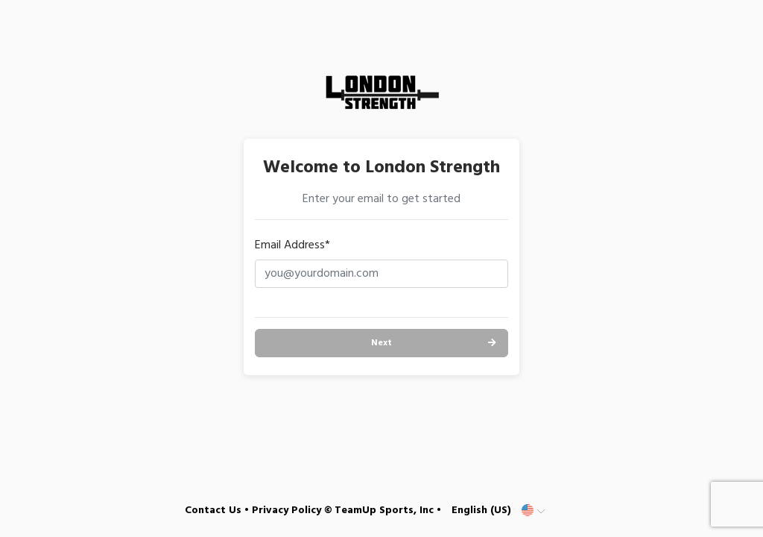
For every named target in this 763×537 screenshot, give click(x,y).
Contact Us (213, 510)
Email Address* (292, 245)
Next (381, 343)
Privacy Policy (286, 510)
